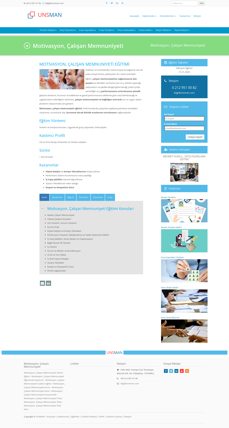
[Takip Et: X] (112, 3)
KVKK (101, 416)
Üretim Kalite (146, 30)
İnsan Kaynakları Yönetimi (184, 269)
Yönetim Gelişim (48, 30)
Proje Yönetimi (106, 30)
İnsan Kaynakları (87, 30)
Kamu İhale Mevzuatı (184, 329)
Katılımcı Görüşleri (179, 149)
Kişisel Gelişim (182, 30)
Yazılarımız (184, 15)
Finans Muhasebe (126, 30)
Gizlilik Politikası (89, 416)
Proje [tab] (110, 197)
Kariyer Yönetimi (184, 209)
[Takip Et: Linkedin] (176, 371)
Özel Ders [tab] (83, 197)
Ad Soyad (169, 114)
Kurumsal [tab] (97, 197)
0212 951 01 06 (33, 3)
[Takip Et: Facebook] (106, 3)
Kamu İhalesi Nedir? (184, 299)
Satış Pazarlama (68, 30)
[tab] (44, 197)
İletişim (197, 15)
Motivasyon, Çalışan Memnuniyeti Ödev (43, 402)
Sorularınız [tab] (57, 197)
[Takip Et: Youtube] (182, 371)
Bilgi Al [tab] (70, 197)
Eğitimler (75, 416)
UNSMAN (40, 416)
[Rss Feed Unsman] (122, 3)
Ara (201, 3)
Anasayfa (134, 15)
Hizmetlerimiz (168, 15)
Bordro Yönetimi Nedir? (184, 239)
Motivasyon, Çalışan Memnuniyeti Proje (43, 398)
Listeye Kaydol (195, 136)
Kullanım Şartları (114, 416)
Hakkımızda (149, 15)
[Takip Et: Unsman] (117, 3)
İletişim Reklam (163, 30)
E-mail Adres (170, 124)
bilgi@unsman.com (54, 3)
